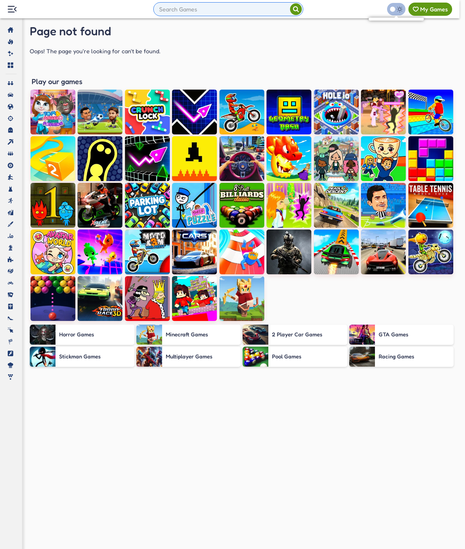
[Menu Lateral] (12, 9)
